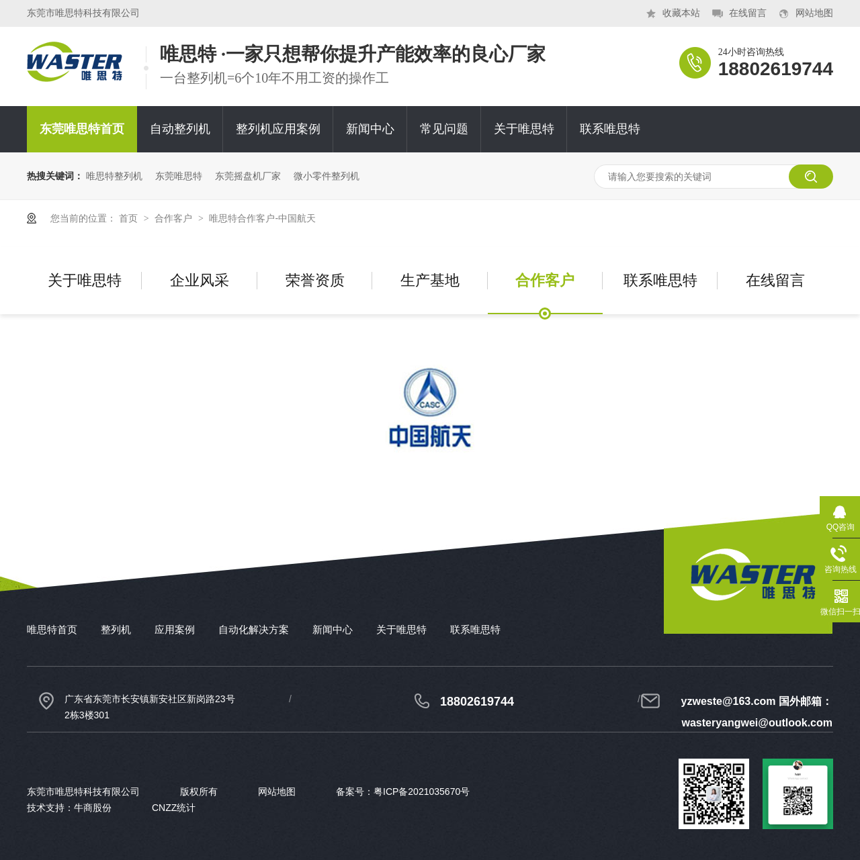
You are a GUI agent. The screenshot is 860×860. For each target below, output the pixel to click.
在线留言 (748, 13)
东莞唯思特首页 (82, 129)
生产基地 (430, 280)
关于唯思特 (524, 129)
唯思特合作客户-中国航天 (262, 218)
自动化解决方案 (253, 629)
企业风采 (199, 280)
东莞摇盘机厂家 (248, 176)
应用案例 (175, 629)
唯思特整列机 (114, 176)
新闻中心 (370, 129)
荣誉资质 (315, 280)
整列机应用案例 (278, 129)
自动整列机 (180, 129)
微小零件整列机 (326, 176)
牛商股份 (93, 807)
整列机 (116, 629)
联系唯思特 (610, 129)
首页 (129, 218)
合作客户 (175, 218)
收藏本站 (681, 13)
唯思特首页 (52, 629)
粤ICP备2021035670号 (422, 791)
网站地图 (814, 13)
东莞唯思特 (178, 176)
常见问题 (444, 129)
